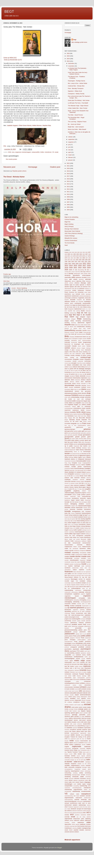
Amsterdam (81, 292)
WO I (84, 812)
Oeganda (73, 584)
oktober (70, 137)
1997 (89, 259)
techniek (67, 733)
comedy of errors (80, 355)
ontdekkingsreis (69, 600)
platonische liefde (85, 631)
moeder (67, 556)
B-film (71, 305)
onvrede (79, 603)
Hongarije (74, 463)
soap (82, 704)
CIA (77, 351)
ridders (81, 664)
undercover (88, 757)
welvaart (67, 803)
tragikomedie (76, 746)
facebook (88, 410)
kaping (89, 498)
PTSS (78, 651)
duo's (84, 395)
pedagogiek (81, 626)
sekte (89, 693)
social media (87, 707)
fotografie (73, 423)
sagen (74, 677)
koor (83, 511)
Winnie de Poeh (68, 812)
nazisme (81, 569)
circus (80, 351)
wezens (89, 805)
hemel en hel (78, 451)
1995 (83, 259)
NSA (77, 581)
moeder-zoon (86, 556)
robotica (67, 668)
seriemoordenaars (85, 694)
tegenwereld (83, 733)
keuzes (66, 504)
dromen (84, 393)
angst (73, 294)
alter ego (77, 288)
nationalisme (68, 569)
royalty (89, 672)
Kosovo (73, 513)
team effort (88, 731)
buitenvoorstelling (86, 340)
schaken (88, 679)
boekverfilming (70, 330)
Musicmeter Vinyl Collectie (72, 231)
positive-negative (82, 639)
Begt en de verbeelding (71, 217)
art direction (87, 299)
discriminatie (68, 383)
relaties (76, 660)
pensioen (67, 628)
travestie (67, 750)
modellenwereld (79, 554)
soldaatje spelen (83, 709)
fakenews (67, 412)
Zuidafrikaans (68, 828)
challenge (88, 348)
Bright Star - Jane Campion (76, 127)
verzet (66, 778)
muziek (83, 564)
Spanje (88, 711)
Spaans (83, 711)
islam (71, 485)
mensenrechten (86, 543)
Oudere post (55, 167)
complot (82, 359)
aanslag (70, 273)
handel (73, 448)
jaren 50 (67, 489)
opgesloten (75, 609)
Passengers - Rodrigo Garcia (76, 81)
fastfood (75, 414)
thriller (42, 152)
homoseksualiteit (81, 461)
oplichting (82, 609)
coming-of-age (85, 357)
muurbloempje (77, 564)
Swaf (66, 245)
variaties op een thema (84, 763)
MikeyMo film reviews (71, 238)
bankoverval (77, 309)
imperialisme (77, 474)
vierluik (66, 780)
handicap (78, 448)
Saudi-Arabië (76, 679)
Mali (70, 535)
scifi (79, 689)
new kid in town (87, 573)
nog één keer (86, 577)
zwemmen (88, 830)
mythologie (77, 566)
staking (66, 718)
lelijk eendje (73, 520)
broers (66, 338)
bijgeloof (88, 322)
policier (79, 636)
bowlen (66, 334)
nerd (66, 573)
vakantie (67, 763)
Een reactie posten (11, 159)
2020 (68, 168)
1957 (89, 252)
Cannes (88, 346)
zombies (88, 824)
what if (66, 807)
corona (66, 363)
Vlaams (82, 782)
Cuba (84, 365)
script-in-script (68, 691)
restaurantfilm (36, 152)
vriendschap (68, 789)
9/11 (88, 269)
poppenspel (88, 637)
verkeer (82, 771)
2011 (68, 191)
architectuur (74, 298)
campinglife (68, 346)
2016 (68, 179)
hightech (88, 455)
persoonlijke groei (83, 628)
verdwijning (78, 767)
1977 (86, 256)
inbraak (81, 476)
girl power (72, 438)
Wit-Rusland (80, 812)
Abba (89, 273)
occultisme (78, 583)
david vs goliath (69, 368)
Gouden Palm (77, 442)
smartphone (76, 702)
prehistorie (88, 641)
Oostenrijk (78, 605)
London (77, 528)
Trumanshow (84, 750)
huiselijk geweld (76, 466)
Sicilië (78, 698)
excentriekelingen (69, 408)
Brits (67, 336)
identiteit (71, 472)
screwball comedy (86, 689)
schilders (82, 683)
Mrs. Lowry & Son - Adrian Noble (77, 83)
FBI (84, 414)
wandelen (82, 796)
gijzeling (67, 438)
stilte (71, 724)
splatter (89, 714)
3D (85, 269)
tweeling (89, 754)
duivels (80, 395)
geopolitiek (75, 434)
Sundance (81, 727)
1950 (78, 252)
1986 (83, 258)
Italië (89, 485)
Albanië (89, 284)
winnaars (88, 810)
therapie (66, 740)
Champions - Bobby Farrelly (76, 93)
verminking (88, 773)
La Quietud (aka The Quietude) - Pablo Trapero (77, 69)
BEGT (9, 12)
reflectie (66, 660)
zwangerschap (86, 828)
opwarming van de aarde (78, 611)
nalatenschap (75, 567)
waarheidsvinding (69, 795)
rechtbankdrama (78, 656)
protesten (88, 647)
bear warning (76, 310)
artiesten (73, 301)
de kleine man (85, 370)
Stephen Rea (46, 125)
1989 (66, 259)
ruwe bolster (68, 675)
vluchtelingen (68, 784)
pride (84, 643)
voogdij (89, 784)
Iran (82, 483)
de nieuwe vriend (84, 372)
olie (68, 586)
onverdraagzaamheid (86, 601)
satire (71, 679)
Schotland (76, 687)
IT (86, 485)
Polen (75, 636)
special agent (75, 713)
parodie (89, 624)
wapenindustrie (69, 797)
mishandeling (75, 552)
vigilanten (75, 780)
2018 (9, 152)
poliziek (67, 637)
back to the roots (78, 307)
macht (66, 533)
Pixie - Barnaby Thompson (76, 88)
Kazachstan (88, 500)
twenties (73, 756)
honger (79, 462)
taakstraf (67, 731)
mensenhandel (76, 543)
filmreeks (72, 419)
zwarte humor (69, 830)
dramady (88, 389)
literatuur (88, 526)
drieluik (79, 393)
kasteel (78, 500)
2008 (68, 199)
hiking (66, 457)
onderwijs (81, 592)
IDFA (75, 472)
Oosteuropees (85, 605)
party (66, 626)
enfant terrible (84, 402)
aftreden (71, 283)
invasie (76, 483)
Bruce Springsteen (73, 338)
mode (73, 554)
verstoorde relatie (78, 776)
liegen (74, 526)
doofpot (89, 387)
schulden (72, 689)
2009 (68, 197)
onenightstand (68, 594)
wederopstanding (69, 799)
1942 (70, 252)
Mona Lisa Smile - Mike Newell (77, 129)
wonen (89, 814)
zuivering (74, 828)
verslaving (68, 776)
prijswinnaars (68, 645)
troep (79, 750)
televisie (78, 735)
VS (53, 152)
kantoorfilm (83, 498)
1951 (81, 252)
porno (66, 639)
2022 (68, 163)
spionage (74, 714)
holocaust (88, 459)
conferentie (80, 361)
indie (71, 477)
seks (80, 691)
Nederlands (69, 571)
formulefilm (67, 423)
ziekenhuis (81, 822)
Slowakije (88, 700)
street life (71, 725)
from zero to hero (70, 425)
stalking (71, 718)
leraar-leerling (81, 520)
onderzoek (88, 592)
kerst (89, 502)
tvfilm (75, 754)
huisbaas (67, 466)
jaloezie (67, 487)
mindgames (82, 550)
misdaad (68, 552)
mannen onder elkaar (70, 537)
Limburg (83, 526)
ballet (66, 309)
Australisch (87, 301)
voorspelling (76, 785)
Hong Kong (68, 462)
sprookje (76, 716)
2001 (76, 261)
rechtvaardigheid (69, 658)
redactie (88, 658)
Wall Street (76, 795)
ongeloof (83, 594)
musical (67, 564)
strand (66, 725)
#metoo (67, 252)
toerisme (81, 742)
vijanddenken (81, 780)
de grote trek (76, 370)
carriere (67, 348)
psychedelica (68, 649)
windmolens (80, 810)
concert (74, 361)
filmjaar (66, 419)
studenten (69, 727)
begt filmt (72, 315)
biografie (68, 324)
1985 (80, 258)
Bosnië (76, 332)
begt (74, 39)
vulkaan (72, 794)
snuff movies (77, 704)
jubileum (74, 494)
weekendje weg (86, 799)
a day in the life (75, 271)
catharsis (73, 348)
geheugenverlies (69, 431)
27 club (75, 269)
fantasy (88, 412)
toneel (66, 744)
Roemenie (88, 668)
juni (69, 147)
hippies (80, 457)
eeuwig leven (79, 401)
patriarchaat (74, 626)
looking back (88, 528)
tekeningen (67, 735)
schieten (77, 683)
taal (70, 731)
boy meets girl (72, 334)
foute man (79, 423)
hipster (84, 457)
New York (67, 575)
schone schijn (77, 685)
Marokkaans (87, 537)
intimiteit (78, 481)
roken (66, 670)
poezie (89, 634)
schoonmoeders (69, 687)
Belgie (79, 319)
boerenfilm (79, 330)
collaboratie (78, 353)
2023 (68, 61)
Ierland (79, 472)
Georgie (80, 435)
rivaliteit (76, 666)
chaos (82, 350)
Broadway (72, 336)
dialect (72, 379)
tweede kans (81, 754)
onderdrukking (69, 590)
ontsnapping (68, 601)
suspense (84, 729)
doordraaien (67, 389)
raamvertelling (70, 653)
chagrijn (83, 348)
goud (71, 442)
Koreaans (88, 511)
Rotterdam (72, 672)
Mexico (88, 544)
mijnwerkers (82, 548)
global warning (87, 438)
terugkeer (67, 737)
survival (79, 729)
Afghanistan (68, 281)
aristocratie (88, 298)
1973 (74, 256)
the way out (83, 738)
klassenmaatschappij (84, 505)
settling (74, 696)
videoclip (88, 778)
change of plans (70, 350)
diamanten (77, 379)
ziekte (88, 822)
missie (89, 552)
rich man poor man (74, 664)
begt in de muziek (84, 315)
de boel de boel (69, 370)
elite (74, 402)
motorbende (67, 562)
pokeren (70, 636)
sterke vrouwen (71, 722)
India (89, 476)
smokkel (83, 702)
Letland (69, 522)
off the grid (88, 584)
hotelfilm (88, 464)
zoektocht (82, 824)
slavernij (67, 700)
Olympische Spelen (74, 586)
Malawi (66, 535)
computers (87, 359)
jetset (83, 489)
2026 (68, 53)
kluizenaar (72, 509)
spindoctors (67, 714)
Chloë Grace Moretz (25, 125)
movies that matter (75, 562)
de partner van (73, 374)
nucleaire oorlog (85, 581)
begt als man (82, 313)
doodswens (77, 387)
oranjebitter (88, 611)
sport (72, 716)
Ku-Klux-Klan (71, 517)
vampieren (73, 763)
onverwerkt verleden (70, 603)
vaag (84, 759)
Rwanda (79, 675)
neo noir (83, 571)
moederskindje (68, 558)
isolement (76, 485)
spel (89, 713)
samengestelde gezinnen (84, 677)
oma (13, 152)
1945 (73, 252)
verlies (81, 773)
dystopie (88, 395)
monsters (83, 558)
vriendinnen (48, 152)
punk (86, 651)
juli (69, 144)
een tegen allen (79, 399)
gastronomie (79, 427)
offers (66, 586)
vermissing (68, 774)
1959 (66, 254)
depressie (84, 378)
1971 (68, 256)
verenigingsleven (69, 769)
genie (66, 434)
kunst (75, 517)
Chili (70, 351)
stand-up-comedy (86, 718)
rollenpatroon (71, 670)
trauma (88, 748)
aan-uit (66, 273)
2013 (68, 186)
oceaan (83, 583)
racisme (77, 653)
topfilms (71, 744)
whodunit (73, 808)
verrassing (88, 774)
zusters (79, 828)
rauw (73, 654)
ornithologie (67, 613)
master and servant (74, 539)
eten (78, 406)
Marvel (66, 539)
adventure (81, 279)
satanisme (67, 679)
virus (73, 782)
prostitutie (81, 647)
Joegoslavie (78, 492)
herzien (67, 453)
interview (73, 481)
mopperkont (82, 560)
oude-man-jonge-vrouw (77, 615)
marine (82, 537)
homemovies (68, 461)
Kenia (80, 502)
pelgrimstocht (87, 626)
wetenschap (82, 805)
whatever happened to (74, 807)
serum (66, 696)
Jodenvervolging (69, 492)
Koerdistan (79, 509)
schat (77, 681)
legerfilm (88, 519)
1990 (68, 259)
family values (81, 412)
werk (79, 803)
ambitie (74, 290)
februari (70, 157)
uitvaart (72, 757)
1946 (75, 252)
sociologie (71, 709)
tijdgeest (67, 742)
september (71, 139)
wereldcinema (73, 803)
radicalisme (83, 653)
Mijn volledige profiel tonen (79, 42)
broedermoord (78, 336)
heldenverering (68, 451)
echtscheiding (75, 397)
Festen (75, 416)
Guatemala (76, 446)
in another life (84, 474)
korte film (67, 513)
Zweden (81, 830)
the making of (80, 737)
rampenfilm (68, 655)
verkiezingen (88, 771)
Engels (76, 404)
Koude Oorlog (68, 515)
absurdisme (76, 275)
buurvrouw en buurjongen (72, 344)
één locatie (68, 399)
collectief (88, 353)
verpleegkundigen (76, 774)
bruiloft (89, 338)
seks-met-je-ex (87, 691)
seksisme (67, 693)
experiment (67, 410)
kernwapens (85, 502)
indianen (67, 477)
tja (78, 742)
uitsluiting (67, 757)
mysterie (70, 566)
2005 (68, 207)
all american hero (86, 286)
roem (82, 668)
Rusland (81, 674)
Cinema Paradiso (70, 219)
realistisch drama (81, 655)
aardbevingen (77, 273)
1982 (72, 258)
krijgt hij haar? (83, 515)
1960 (68, 254)
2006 (68, 204)
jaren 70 (77, 489)
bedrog (67, 313)
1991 (71, 259)
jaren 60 (71, 489)
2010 (68, 194)
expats (83, 408)
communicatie (68, 359)
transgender (75, 748)
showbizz (72, 698)
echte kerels (68, 397)
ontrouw (89, 600)
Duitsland (74, 395)
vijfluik (86, 780)
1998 (66, 261)
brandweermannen (81, 334)
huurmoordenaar (79, 468)
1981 (69, 258)
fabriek (82, 410)
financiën (84, 419)
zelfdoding (88, 818)
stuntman (75, 727)
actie (73, 277)
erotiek (89, 404)
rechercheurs (68, 656)
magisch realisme (80, 533)
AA (90, 271)
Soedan (76, 709)
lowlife (75, 530)
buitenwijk (67, 342)
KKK (76, 505)
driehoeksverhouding (71, 393)
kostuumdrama (86, 513)
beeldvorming (73, 312)
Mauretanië (83, 539)
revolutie (82, 662)
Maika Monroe (37, 125)
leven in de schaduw (73, 524)
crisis (81, 365)
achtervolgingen (86, 275)
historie (88, 457)
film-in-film (82, 418)
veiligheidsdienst (75, 765)
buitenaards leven (76, 340)
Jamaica (71, 487)
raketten (89, 653)
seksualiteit (73, 693)
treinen (71, 750)
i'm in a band (87, 470)
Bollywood (67, 332)
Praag (75, 641)
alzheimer (81, 288)
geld (83, 431)
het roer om (76, 455)
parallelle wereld (77, 624)
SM (65, 702)
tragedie (67, 746)
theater (89, 738)
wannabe (88, 796)
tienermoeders (84, 740)
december (71, 63)
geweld (77, 436)
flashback (67, 421)
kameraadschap (86, 496)
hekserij (82, 449)
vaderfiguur (88, 761)
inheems (89, 477)
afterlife (66, 283)
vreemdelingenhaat (76, 787)
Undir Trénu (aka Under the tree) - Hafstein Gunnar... (78, 73)
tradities (88, 744)
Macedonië (88, 531)
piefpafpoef (68, 631)
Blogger (59, 847)
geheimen (87, 429)
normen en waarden (85, 579)
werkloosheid (68, 805)
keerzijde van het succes (71, 502)
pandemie (88, 622)
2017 (68, 176)
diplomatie (88, 381)
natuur (75, 569)
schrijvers (83, 687)
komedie (68, 511)
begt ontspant (80, 317)
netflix (69, 573)
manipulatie (88, 535)
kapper (73, 500)
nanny (81, 567)
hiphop (75, 457)
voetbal (79, 784)
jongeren (83, 492)
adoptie (75, 279)
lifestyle (78, 526)
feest (66, 416)
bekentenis (67, 319)
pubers (82, 651)
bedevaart (88, 310)
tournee (83, 744)
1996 (86, 259)
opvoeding (68, 611)
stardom (76, 720)
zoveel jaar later (73, 826)
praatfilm (81, 641)
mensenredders (69, 544)
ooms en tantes (86, 603)
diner (82, 381)
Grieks (71, 444)
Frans (84, 423)
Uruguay (72, 759)
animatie (78, 294)
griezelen (76, 444)
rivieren (80, 666)
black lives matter (79, 324)
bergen (67, 320)
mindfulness (77, 550)
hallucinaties (67, 447)
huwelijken (87, 468)
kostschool (78, 513)
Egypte (85, 401)
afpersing (78, 281)
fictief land (80, 416)
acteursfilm (68, 277)
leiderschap (67, 520)
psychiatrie (76, 649)
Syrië (89, 729)
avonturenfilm (87, 303)
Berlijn (72, 320)
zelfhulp (71, 820)
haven (89, 447)
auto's (71, 303)
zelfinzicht (76, 820)
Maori (78, 537)
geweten (83, 436)
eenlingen (88, 399)
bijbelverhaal (81, 322)
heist (77, 449)
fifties (66, 417)
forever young (87, 421)
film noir (75, 418)
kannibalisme (75, 498)
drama (83, 389)
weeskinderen (87, 801)
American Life (73, 292)
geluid (86, 431)
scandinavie (83, 679)
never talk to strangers (76, 573)
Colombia (67, 355)
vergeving (67, 771)
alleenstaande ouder (69, 288)
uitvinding (76, 757)
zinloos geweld (75, 824)
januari (70, 160)
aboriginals (67, 275)
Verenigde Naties (86, 767)
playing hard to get (81, 633)
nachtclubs (88, 566)
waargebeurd (86, 794)
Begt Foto (67, 222)
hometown (73, 461)
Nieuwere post (9, 167)
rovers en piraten (82, 672)
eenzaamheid (68, 401)
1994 (80, 259)
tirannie (75, 742)
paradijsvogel (68, 624)
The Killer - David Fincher (75, 115)
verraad (83, 774)
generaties (83, 433)
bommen (72, 332)
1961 (71, 254)
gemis (66, 433)
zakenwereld (68, 818)
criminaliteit (75, 365)
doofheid (83, 387)
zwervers (71, 832)
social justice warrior (76, 707)
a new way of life (84, 271)
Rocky (78, 668)
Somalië (66, 711)
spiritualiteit (82, 714)
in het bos (70, 476)
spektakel (85, 712)
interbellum (75, 479)
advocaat (88, 279)
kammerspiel (68, 498)
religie (83, 660)
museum (88, 562)
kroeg (66, 517)
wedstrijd (76, 799)
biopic (73, 324)
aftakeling (88, 281)
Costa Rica (79, 363)
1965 (83, 254)
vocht (75, 784)
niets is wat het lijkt (86, 575)
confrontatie (87, 361)
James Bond (78, 487)
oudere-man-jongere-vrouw (72, 617)
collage (83, 353)
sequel (77, 694)
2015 (68, 181)
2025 (68, 56)
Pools (82, 637)
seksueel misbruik (82, 693)
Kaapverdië (73, 496)
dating (82, 367)
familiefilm (73, 412)
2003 (82, 261)
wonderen (77, 814)
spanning (67, 713)
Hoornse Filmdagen (70, 464)
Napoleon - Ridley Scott (75, 91)
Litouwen (67, 528)
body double (87, 328)
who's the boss (83, 807)
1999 (69, 261)
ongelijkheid (76, 594)
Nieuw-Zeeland (69, 577)
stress (75, 725)
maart (70, 155)
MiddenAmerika (86, 546)
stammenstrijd (77, 718)
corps (69, 363)
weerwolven (80, 801)
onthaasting (76, 600)
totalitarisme (77, 744)
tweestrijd (67, 756)
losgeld (66, 530)
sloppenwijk (78, 700)
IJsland (83, 472)
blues (80, 328)
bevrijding (78, 320)
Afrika (83, 281)
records (83, 658)
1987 (86, 258)
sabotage (84, 675)
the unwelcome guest (73, 738)
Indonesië (77, 477)
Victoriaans (83, 778)
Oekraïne (82, 584)
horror (83, 464)
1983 (74, 258)
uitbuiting (88, 755)
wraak (56, 152)
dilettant (77, 381)
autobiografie (78, 303)
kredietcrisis (76, 515)
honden (89, 461)
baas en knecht (77, 305)
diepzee (88, 379)
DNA (89, 383)
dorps (72, 389)
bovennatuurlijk (87, 332)
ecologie (82, 397)
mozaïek (82, 562)
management (79, 535)
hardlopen (84, 447)
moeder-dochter (75, 556)
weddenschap (87, 797)
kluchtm (66, 509)
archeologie (68, 298)
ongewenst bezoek (72, 596)
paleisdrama (73, 622)
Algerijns (71, 286)
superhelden (87, 727)
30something (81, 269)
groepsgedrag (82, 444)
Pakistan (67, 622)
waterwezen (79, 797)
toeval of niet (87, 742)
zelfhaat (67, 820)
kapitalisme (67, 500)
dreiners (77, 391)
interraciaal (67, 481)
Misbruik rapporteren (72, 840)
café (82, 344)
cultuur (66, 367)
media (89, 539)
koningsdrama (76, 511)
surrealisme (73, 729)
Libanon (88, 524)
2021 (68, 166)
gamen (89, 425)
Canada (74, 346)
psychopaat (73, 651)
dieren (66, 381)
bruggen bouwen (82, 338)
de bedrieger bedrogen (84, 368)
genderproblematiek (76, 433)
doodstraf (71, 387)
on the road (85, 586)
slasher (89, 698)
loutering (71, 530)
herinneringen (87, 451)
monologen (76, 558)
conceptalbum (68, 361)
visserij (77, 782)
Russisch (88, 674)
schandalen (68, 681)
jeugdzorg (76, 491)
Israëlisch (82, 485)
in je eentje (76, 475)
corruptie (73, 363)
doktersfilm (78, 385)
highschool (82, 455)
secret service (75, 691)
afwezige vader (86, 283)
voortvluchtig (83, 786)
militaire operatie (69, 550)
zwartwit (76, 830)
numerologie (67, 582)
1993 (77, 259)
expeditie (88, 408)
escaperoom (67, 406)
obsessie (73, 582)
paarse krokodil (81, 620)
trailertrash (87, 746)
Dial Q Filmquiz (69, 226)
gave (89, 427)
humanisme (67, 468)
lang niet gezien (71, 518)
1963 (77, 254)
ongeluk (88, 594)
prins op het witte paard (84, 645)
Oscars (73, 613)
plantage (75, 631)
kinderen (81, 504)
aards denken (84, 273)
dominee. (83, 385)
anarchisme (68, 294)
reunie (74, 662)
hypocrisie (72, 470)
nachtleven (67, 568)
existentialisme (77, 408)
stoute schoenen (77, 724)
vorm (89, 786)
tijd (90, 740)
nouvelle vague (69, 581)
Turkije (80, 752)
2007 (68, 202)
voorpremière (68, 786)
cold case (72, 353)
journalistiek (68, 494)
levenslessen (82, 524)
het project (70, 455)
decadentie (72, 376)
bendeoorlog (87, 319)
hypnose (67, 470)
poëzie (66, 636)
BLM (75, 326)
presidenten (79, 643)
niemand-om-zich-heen (75, 575)
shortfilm (67, 698)
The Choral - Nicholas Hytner (14, 177)
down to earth (77, 389)
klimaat (73, 507)
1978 (89, 256)
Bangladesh (71, 309)
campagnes (88, 344)
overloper (83, 618)
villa (90, 780)
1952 (84, 252)
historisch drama (70, 459)
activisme (78, 277)
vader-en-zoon (79, 761)
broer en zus (87, 336)
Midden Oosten (77, 546)
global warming (79, 438)
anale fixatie (88, 292)
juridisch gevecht (86, 494)
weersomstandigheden (71, 801)
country (84, 363)
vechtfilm (67, 765)
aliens (78, 286)
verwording (88, 776)
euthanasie (88, 406)
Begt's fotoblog (69, 224)
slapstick (83, 698)
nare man (88, 567)
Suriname (67, 729)
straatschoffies (87, 724)
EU (82, 406)
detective (67, 379)
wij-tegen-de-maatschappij (84, 808)
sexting (78, 696)
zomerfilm (67, 826)
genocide (70, 434)
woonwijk (67, 817)
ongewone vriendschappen (23, 152)
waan (77, 794)
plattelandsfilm (70, 634)
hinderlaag (70, 457)
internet (88, 479)
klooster (85, 507)
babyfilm (84, 305)
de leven (73, 372)
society (66, 709)
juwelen (66, 496)
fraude (89, 423)
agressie (82, 284)
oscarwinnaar (79, 613)
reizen (71, 660)
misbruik (88, 550)
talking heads (80, 731)
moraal (89, 560)
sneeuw (88, 702)
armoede (72, 299)
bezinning (73, 322)
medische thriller (69, 541)
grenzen (67, 444)
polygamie (72, 637)
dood (66, 387)
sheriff (89, 696)
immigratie (71, 474)
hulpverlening (87, 466)
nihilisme (76, 577)
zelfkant (82, 820)
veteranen (76, 778)
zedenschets (76, 818)
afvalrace (77, 283)
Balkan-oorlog (87, 307)
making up (88, 533)
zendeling (67, 822)
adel (70, 279)
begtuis (89, 317)
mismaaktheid (83, 552)
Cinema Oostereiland (71, 240)
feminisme (71, 416)
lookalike (82, 528)
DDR (75, 368)
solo (89, 709)
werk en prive (86, 803)
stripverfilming (81, 725)
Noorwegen (74, 579)
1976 (83, 256)
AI (85, 284)
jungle (78, 494)
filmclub (88, 418)
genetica (89, 433)
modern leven (87, 554)
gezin (89, 436)
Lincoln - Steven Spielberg (19, 288)
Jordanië (89, 492)
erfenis (84, 404)
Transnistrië (82, 748)
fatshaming (80, 414)
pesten (81, 630)
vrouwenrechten (86, 791)
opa (86, 607)
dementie (82, 376)
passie (69, 626)
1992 (74, 259)
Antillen (83, 294)
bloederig (88, 326)
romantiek (82, 670)
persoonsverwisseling (71, 630)
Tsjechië (69, 752)
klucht (89, 507)
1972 (71, 256)
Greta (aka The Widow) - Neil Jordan (78, 100)
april (69, 152)
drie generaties (86, 391)
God (66, 440)
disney (74, 383)
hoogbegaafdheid (86, 462)
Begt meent (69, 317)
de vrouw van (81, 374)
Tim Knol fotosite (69, 243)
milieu (89, 548)
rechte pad (88, 656)
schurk (76, 689)
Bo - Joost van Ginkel (74, 124)
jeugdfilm (88, 489)
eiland (70, 403)
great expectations (86, 442)
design (89, 377)
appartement (68, 296)
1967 (86, 254)
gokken (77, 440)
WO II (89, 812)
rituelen (72, 666)
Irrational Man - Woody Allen (76, 86)
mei (69, 149)
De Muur (77, 372)
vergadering (77, 769)
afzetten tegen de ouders (72, 284)
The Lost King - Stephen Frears (77, 121)
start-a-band (82, 720)
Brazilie (88, 334)
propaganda (73, 647)
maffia (70, 533)
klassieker (67, 507)
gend (69, 433)
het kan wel (78, 453)
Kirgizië (73, 505)
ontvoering (76, 601)
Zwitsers (76, 832)
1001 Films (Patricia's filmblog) (74, 233)
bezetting (67, 322)
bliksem (71, 326)
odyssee (68, 584)
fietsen (89, 416)
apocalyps (88, 294)
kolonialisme (87, 509)
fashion (71, 414)
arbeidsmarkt (75, 296)
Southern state (76, 711)
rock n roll (73, 668)
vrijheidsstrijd (76, 791)
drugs (89, 393)
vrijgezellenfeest (78, 789)
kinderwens (68, 505)
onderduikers (78, 590)
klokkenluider (79, 507)
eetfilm (74, 401)
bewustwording (87, 320)
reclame (78, 658)
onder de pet (86, 588)
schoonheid (88, 685)
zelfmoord (88, 820)
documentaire (69, 385)
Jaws (80, 489)
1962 (74, 254)
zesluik (73, 822)
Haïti (89, 446)
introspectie (88, 481)
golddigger (82, 440)
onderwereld (67, 592)
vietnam (70, 780)
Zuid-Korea (88, 826)
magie (74, 533)
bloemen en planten (71, 328)
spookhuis (67, 716)
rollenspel (76, 670)
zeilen (82, 818)
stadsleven (88, 716)
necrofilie (88, 569)
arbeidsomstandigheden (85, 296)
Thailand (72, 737)
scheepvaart (87, 681)
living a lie (72, 528)
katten (82, 500)
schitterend (67, 685)
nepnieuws (88, 571)
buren (80, 342)
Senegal (67, 694)
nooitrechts (67, 579)
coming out (74, 357)
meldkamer (84, 541)
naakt (82, 566)
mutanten (71, 564)
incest (85, 476)
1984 (77, 258)
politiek (88, 636)
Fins (89, 419)
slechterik (72, 700)
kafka (79, 496)
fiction (85, 416)
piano (85, 630)
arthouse (67, 301)
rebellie (89, 655)
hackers (85, 446)
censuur (78, 348)
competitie (76, 359)
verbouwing (71, 767)
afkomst (73, 281)
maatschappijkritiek (80, 532)
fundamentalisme (82, 425)
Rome (89, 670)
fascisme (67, 414)
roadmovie (87, 666)
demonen (88, 376)
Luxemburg (71, 531)
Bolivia (89, 330)
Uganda (83, 755)
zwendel (67, 832)
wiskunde (74, 812)
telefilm (73, 735)
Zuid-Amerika (80, 826)
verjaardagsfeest (75, 771)
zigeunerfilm (68, 824)
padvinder (88, 620)
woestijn (67, 814)
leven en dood (81, 522)
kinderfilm (88, 503)
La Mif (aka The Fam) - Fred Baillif (78, 103)
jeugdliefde (68, 491)
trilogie (75, 750)
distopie (78, 383)
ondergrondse (87, 590)
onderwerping (74, 592)
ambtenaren (81, 290)
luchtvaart (84, 530)
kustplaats (80, 517)
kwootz (85, 517)
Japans (88, 487)
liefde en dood (68, 526)
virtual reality (68, 782)
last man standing (80, 519)
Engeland (70, 404)
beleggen (73, 319)
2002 (79, 261)
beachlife (70, 310)
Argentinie (81, 298)
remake (88, 660)
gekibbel (76, 431)
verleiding (75, 772)
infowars (83, 477)
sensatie (72, 694)
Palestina (81, 622)
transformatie (68, 748)
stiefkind (79, 722)
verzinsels (71, 778)
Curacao (71, 366)
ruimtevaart (75, 674)
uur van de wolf (79, 759)
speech (81, 712)
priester (89, 643)
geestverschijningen (70, 429)
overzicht (74, 620)
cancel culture (81, 346)
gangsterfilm (68, 427)
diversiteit (83, 383)
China (73, 351)
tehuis (89, 733)
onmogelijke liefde (85, 598)
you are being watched (84, 816)
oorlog (67, 605)
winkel (84, 810)
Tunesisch (75, 752)
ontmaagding (82, 600)
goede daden (71, 440)
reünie (77, 662)
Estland (74, 406)
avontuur (67, 305)
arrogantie (79, 299)
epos (80, 404)
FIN (5, 146)
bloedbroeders (81, 326)
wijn (66, 810)
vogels (84, 784)
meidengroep (78, 541)
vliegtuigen (87, 782)
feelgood (88, 414)
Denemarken (77, 378)
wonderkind (83, 814)
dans (79, 367)
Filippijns (70, 417)
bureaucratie (74, 342)
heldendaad (87, 449)
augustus (71, 142)
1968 (89, 254)
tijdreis (71, 742)
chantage (78, 350)
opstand (88, 609)
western (75, 805)
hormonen (78, 464)
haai (81, 446)
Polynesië (77, 637)
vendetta (83, 765)
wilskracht (74, 810)
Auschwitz (81, 301)
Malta (73, 535)
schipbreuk (88, 683)
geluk (89, 431)
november (71, 66)
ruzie (74, 676)
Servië (70, 696)
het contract (73, 453)
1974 (77, 256)
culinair (89, 365)
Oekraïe (78, 584)
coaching (85, 351)
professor (67, 647)
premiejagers (68, 643)
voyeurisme (67, 787)
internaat (82, 479)
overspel (88, 619)
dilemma (72, 381)
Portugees (72, 639)
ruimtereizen (68, 674)
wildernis (69, 810)
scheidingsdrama (70, 683)
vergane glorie (86, 769)
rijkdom (86, 664)
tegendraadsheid (75, 733)
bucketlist (67, 340)
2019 (68, 171)
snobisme (71, 704)
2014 (68, 184)
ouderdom (88, 615)
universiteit (67, 759)
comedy (72, 355)
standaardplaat (68, 720)
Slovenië (83, 700)
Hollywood (81, 459)
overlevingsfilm (76, 619)
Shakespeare (84, 696)
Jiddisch (84, 490)
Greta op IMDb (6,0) (10, 57)
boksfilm (84, 330)
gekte (79, 431)
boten (81, 332)
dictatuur (83, 379)
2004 (68, 209)
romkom (67, 672)
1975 (80, 256)
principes (74, 645)
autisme (67, 303)
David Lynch (88, 366)
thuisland (77, 740)
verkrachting (68, 773)
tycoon (78, 755)
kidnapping (73, 504)
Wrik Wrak (6, 281)
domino (89, 385)
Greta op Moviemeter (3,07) (13, 60)
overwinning (68, 620)
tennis (82, 735)
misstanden (68, 554)
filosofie (78, 419)
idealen (66, 472)
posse (89, 639)
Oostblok (72, 605)
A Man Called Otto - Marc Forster (77, 108)
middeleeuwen (68, 546)
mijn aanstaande (73, 548)
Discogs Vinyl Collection (72, 229)
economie (88, 397)
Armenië (67, 299)
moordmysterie (74, 560)
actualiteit (84, 277)
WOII (72, 814)
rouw (76, 672)
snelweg (67, 704)
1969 (66, 256)
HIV (76, 459)
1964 (80, 254)
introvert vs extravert (70, 483)
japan (84, 487)
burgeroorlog (87, 342)
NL (80, 577)
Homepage (32, 167)
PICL (89, 630)
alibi (76, 286)
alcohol (67, 286)
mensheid (79, 544)
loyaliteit (79, 530)
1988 (89, 258)
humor (72, 468)
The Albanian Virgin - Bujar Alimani (78, 105)
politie (83, 636)
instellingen (68, 479)
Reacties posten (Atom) (19, 171)
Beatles (83, 310)
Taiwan (74, 731)
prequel (73, 643)
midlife (66, 548)
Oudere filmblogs (70, 236)
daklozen (75, 367)
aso (77, 301)
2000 (72, 261)
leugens (74, 522)
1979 (66, 258)
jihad (89, 490)
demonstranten (69, 378)
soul (70, 711)
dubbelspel (68, 395)
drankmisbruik (69, 391)
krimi (89, 515)
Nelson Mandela (77, 571)
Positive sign (7, 274)
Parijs (84, 624)
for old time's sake (76, 421)
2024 (68, 58)
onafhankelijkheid (75, 588)
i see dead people (79, 470)
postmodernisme (68, 641)
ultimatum (82, 757)
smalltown (69, 702)
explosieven (75, 410)
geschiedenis (87, 435)
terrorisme (88, 735)
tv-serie (70, 754)
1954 (86, 252)
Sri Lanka (81, 716)
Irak (80, 483)
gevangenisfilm (69, 436)
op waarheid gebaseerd (76, 607)
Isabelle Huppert (12, 125)
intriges (82, 481)
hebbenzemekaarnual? (70, 449)
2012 (68, 189)
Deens (77, 376)
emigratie (78, 403)
